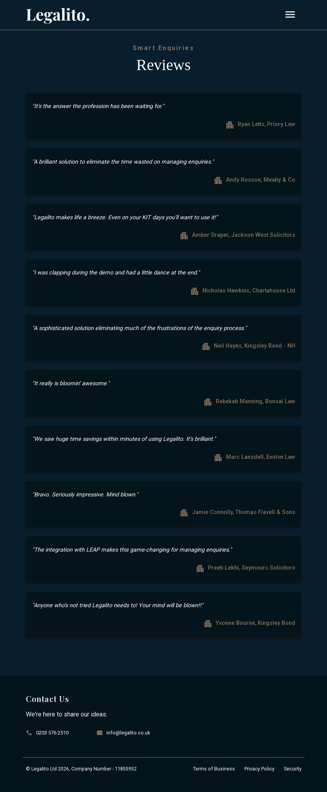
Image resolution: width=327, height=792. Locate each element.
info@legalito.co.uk (128, 733)
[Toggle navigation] (290, 15)
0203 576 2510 (52, 733)
